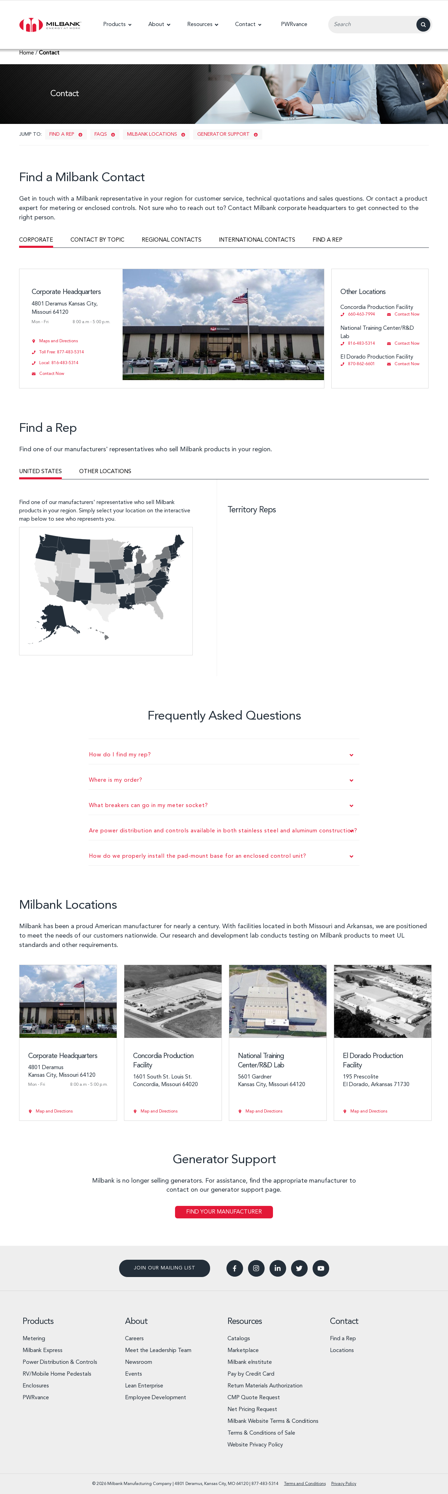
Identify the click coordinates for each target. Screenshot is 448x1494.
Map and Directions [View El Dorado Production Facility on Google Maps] (368, 1111)
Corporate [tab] (36, 240)
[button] (117, 24)
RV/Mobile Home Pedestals (57, 1374)
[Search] (423, 25)
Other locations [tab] (105, 472)
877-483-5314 (265, 1484)
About (136, 1322)
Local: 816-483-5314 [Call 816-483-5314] (58, 363)
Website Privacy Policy (255, 1445)
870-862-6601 (361, 364)
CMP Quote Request (253, 1398)
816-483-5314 (361, 344)
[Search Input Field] (380, 24)
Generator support (223, 134)
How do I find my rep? (120, 755)
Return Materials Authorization (264, 1386)
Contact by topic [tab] (97, 240)
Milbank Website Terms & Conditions (272, 1421)
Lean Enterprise (144, 1386)
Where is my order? (115, 780)
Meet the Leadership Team (158, 1350)
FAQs (100, 134)
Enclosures (36, 1386)
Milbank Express (43, 1350)
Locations (342, 1350)
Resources (244, 1322)
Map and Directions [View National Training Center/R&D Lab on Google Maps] (264, 1111)
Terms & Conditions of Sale (261, 1433)
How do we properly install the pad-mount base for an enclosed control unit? (197, 856)
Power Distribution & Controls (60, 1362)
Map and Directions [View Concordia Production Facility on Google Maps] (159, 1111)
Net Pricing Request (252, 1409)
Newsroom (138, 1362)
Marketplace (243, 1350)
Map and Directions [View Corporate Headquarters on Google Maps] (54, 1111)
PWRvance (36, 1398)
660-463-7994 (361, 314)
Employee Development (155, 1398)
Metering (34, 1339)
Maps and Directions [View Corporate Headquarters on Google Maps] (58, 341)
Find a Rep (343, 1339)
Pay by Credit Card (250, 1374)
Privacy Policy (343, 1484)
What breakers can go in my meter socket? (148, 805)
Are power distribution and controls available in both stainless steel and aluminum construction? (223, 831)
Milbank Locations (152, 134)
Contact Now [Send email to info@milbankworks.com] (51, 374)
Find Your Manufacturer (224, 1212)
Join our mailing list (165, 1268)
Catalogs (238, 1339)
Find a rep (61, 134)
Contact (344, 1322)
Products (38, 1322)
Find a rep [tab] (327, 240)
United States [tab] (40, 472)
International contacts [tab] (257, 240)
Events (133, 1374)
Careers (134, 1339)
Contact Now (407, 314)
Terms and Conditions (305, 1484)
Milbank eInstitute (249, 1362)
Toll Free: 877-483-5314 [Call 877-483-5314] (61, 352)
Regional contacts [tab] (171, 240)
